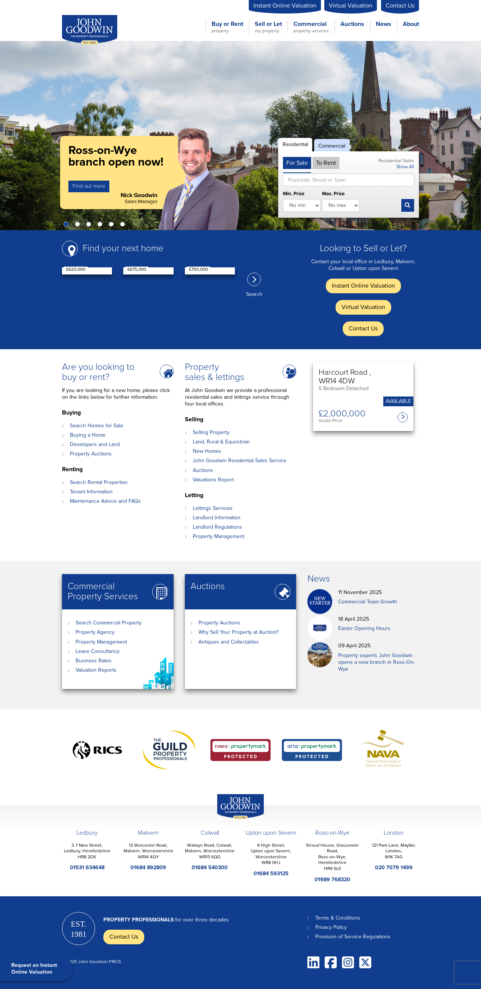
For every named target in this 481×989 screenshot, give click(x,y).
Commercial (311, 27)
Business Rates (94, 660)
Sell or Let (268, 27)
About (411, 24)
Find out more (89, 186)
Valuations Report (213, 479)
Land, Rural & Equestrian (221, 442)
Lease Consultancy (97, 651)
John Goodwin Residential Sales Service (239, 460)
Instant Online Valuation (284, 5)
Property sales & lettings (214, 372)
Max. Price (333, 194)
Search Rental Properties (99, 482)
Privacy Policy (331, 927)
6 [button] (124, 225)
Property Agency (95, 632)
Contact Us (400, 5)
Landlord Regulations (217, 527)
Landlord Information (216, 517)
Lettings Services (213, 508)
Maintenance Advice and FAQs (105, 501)
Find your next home (123, 248)
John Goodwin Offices (240, 806)
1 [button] (67, 225)
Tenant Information (91, 491)
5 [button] (112, 225)
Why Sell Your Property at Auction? (238, 632)
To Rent (326, 163)
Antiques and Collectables (228, 642)
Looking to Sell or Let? (363, 248)
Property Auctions (91, 454)
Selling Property (211, 432)
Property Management (218, 536)
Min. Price (293, 194)
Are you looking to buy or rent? (98, 372)
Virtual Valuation (350, 5)
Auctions (352, 24)
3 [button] (90, 225)
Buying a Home (88, 435)
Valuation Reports (96, 670)
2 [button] (79, 225)
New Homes (207, 451)
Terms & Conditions (337, 918)
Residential (295, 144)
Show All (405, 167)
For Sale (297, 163)
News (383, 24)
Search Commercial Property (109, 623)
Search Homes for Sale (96, 425)
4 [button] (101, 225)
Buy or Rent (227, 27)
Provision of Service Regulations (352, 936)
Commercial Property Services (103, 591)
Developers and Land (95, 444)
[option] (240, 135)
